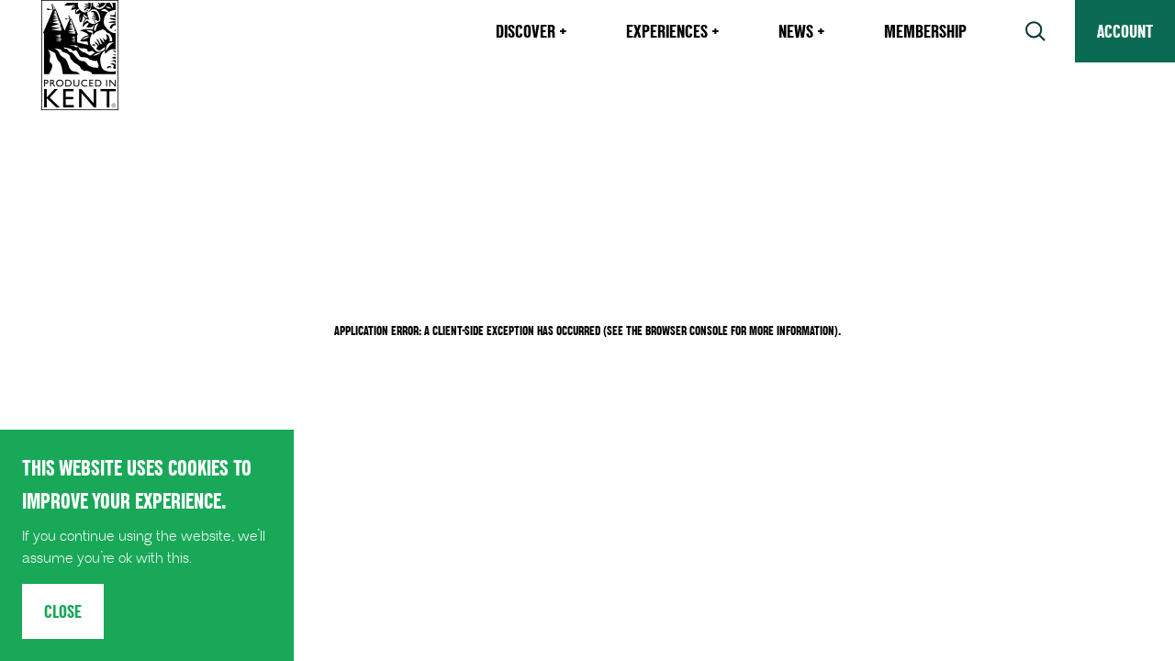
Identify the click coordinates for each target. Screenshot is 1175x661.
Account (1125, 31)
